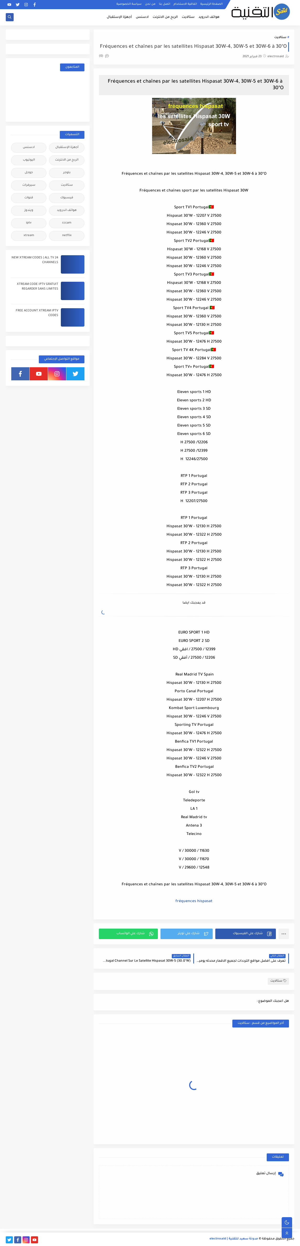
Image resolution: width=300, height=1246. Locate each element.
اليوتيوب (29, 160)
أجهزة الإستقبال (119, 17)
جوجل (29, 172)
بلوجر (67, 172)
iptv (28, 223)
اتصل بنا (164, 4)
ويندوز (28, 210)
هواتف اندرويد (209, 17)
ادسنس (142, 17)
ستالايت (188, 17)
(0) (104, 56)
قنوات (28, 198)
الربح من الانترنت (165, 17)
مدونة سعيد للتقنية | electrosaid (234, 1239)
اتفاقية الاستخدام (185, 4)
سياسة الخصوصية (129, 4)
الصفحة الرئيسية (211, 4)
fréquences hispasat (193, 901)
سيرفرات (28, 185)
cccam (66, 223)
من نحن (150, 4)
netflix (67, 235)
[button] (245, 934)
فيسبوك (66, 198)
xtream (29, 235)
